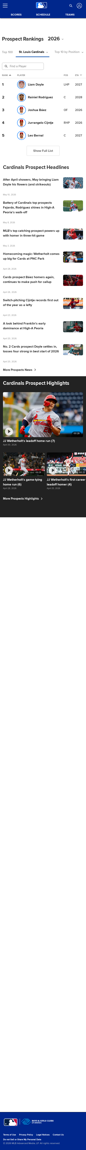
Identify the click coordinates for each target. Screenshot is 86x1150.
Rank (6, 75)
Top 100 (7, 52)
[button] (71, 6)
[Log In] (79, 5)
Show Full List (43, 151)
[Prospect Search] (23, 66)
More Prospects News (19, 600)
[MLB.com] (10, 1137)
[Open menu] (7, 5)
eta (78, 75)
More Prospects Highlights (24, 1108)
